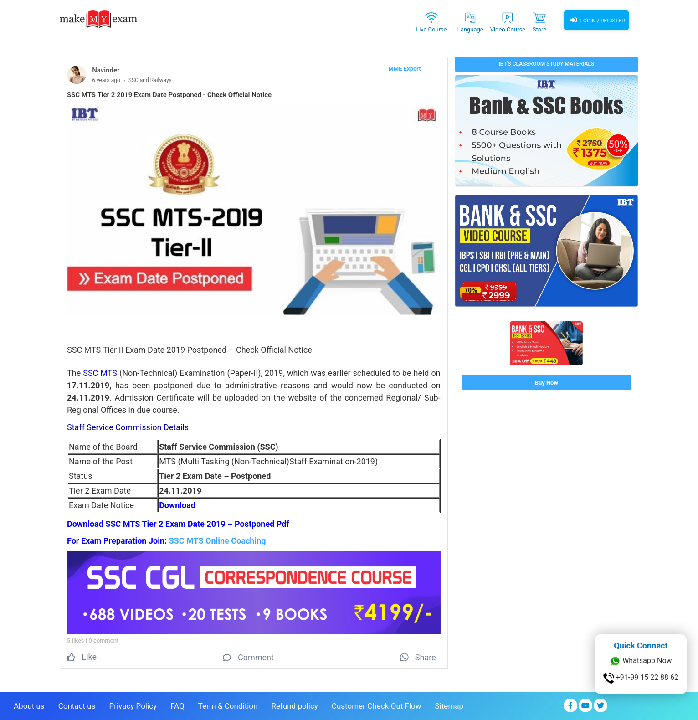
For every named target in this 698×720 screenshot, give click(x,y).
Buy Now (546, 382)
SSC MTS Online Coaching (217, 540)
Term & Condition (228, 705)
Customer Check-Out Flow (376, 705)
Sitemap (449, 705)
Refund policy (294, 705)
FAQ (177, 705)
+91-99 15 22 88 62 (640, 678)
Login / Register (596, 20)
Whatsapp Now (641, 661)
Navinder (105, 70)
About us (29, 705)
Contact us (77, 705)
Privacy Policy (133, 705)
